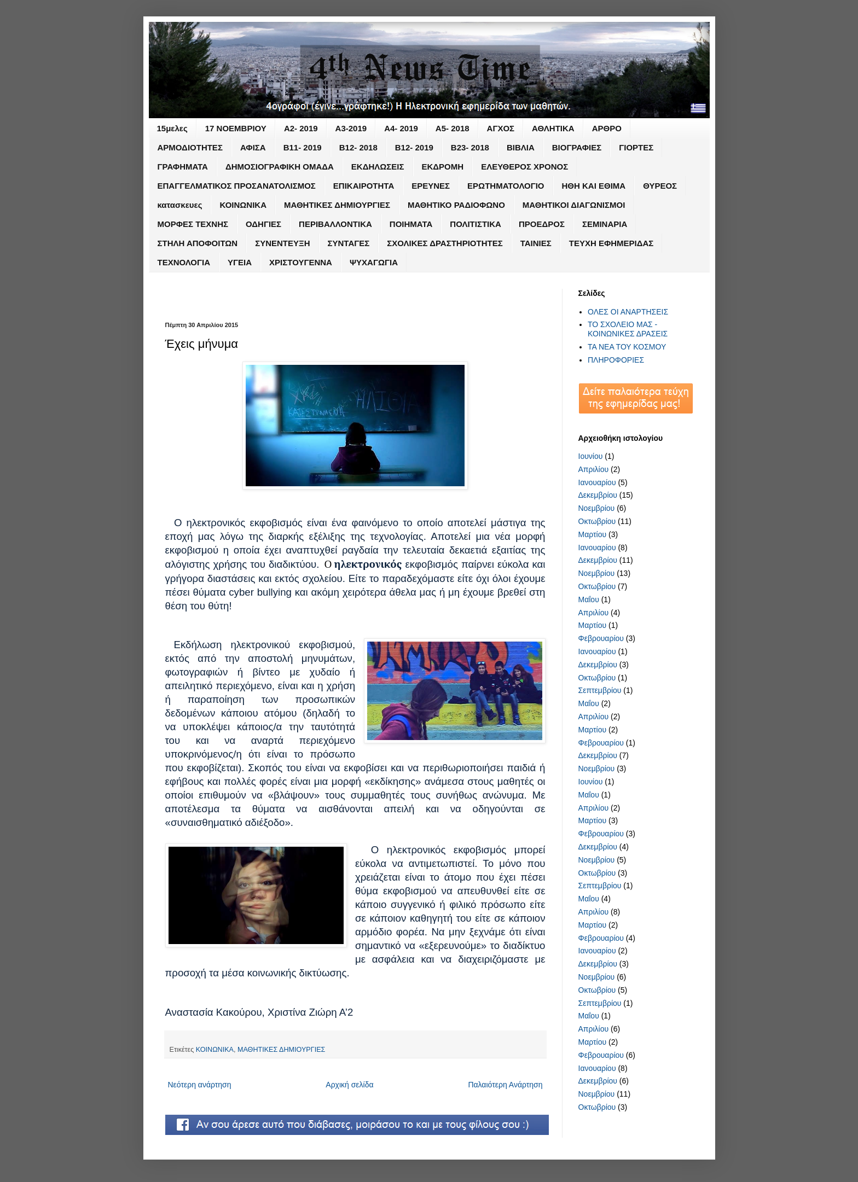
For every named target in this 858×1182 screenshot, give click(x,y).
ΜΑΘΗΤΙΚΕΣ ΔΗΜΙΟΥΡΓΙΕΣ (337, 204)
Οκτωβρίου (597, 521)
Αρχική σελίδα (349, 1084)
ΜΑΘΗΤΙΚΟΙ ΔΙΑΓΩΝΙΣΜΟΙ (574, 204)
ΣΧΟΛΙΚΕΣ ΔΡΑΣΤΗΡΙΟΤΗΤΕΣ (444, 243)
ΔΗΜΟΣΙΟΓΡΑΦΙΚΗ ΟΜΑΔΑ (279, 166)
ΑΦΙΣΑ (253, 147)
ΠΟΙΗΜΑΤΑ (411, 224)
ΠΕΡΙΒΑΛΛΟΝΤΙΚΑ (335, 224)
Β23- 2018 (470, 147)
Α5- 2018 (452, 128)
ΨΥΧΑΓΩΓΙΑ (374, 262)
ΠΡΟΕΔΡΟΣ (542, 224)
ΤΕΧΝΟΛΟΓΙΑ (184, 262)
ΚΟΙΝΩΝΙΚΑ (242, 204)
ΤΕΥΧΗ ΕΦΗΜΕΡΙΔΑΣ (611, 243)
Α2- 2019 (301, 128)
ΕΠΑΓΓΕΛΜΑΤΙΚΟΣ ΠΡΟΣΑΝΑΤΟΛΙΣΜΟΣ (237, 185)
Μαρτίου (592, 534)
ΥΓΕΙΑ (240, 262)
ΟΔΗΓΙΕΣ (263, 224)
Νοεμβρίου (596, 508)
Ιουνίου (590, 456)
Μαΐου (588, 599)
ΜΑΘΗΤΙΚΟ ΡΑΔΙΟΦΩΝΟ (456, 204)
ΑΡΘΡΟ (607, 128)
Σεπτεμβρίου (600, 690)
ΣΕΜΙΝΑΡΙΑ (604, 224)
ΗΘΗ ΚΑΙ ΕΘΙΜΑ (594, 185)
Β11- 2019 (302, 147)
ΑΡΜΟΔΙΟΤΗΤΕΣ (190, 147)
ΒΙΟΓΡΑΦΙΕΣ (577, 147)
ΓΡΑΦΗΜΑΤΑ (183, 166)
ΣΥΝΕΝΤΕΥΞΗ (282, 243)
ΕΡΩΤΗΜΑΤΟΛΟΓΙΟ (505, 185)
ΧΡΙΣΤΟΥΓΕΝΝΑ (300, 262)
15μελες (172, 128)
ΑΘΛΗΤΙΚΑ (553, 128)
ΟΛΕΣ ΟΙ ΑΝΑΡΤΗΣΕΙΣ (628, 311)
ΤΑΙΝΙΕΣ (536, 243)
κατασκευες (180, 204)
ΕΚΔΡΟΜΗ (443, 166)
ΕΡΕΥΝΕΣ (430, 185)
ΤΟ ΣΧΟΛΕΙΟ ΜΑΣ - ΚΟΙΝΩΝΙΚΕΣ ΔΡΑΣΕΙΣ (628, 329)
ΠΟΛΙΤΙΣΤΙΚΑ (475, 224)
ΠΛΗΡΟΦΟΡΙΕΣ (616, 360)
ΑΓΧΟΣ (501, 128)
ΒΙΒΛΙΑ (521, 147)
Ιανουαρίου (597, 482)
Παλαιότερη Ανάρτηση (505, 1084)
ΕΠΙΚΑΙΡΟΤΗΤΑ (363, 185)
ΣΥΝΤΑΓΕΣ (349, 243)
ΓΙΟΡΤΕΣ (636, 147)
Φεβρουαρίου (601, 638)
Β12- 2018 (358, 147)
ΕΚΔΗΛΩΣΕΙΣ (377, 166)
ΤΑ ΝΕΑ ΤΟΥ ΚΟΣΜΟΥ (627, 346)
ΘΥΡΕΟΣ (660, 185)
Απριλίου (593, 469)
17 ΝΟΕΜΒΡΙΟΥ (235, 128)
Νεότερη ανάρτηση (199, 1084)
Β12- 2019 (414, 147)
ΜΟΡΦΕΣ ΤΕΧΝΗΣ (193, 224)
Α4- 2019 (401, 128)
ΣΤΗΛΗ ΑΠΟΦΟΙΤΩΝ (198, 243)
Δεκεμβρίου (597, 495)
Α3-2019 (351, 128)
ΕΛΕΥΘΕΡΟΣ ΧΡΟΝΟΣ (524, 166)
